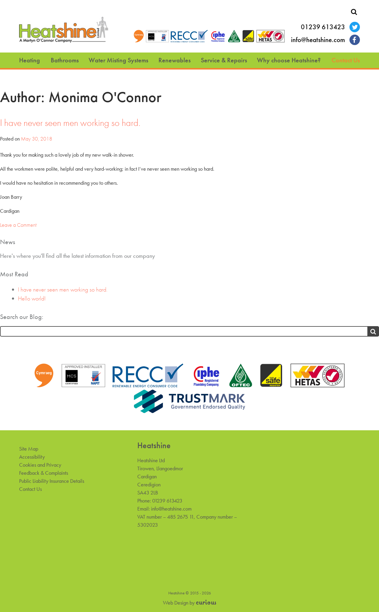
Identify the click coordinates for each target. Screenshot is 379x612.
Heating (29, 60)
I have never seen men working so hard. (70, 123)
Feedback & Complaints (43, 472)
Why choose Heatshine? (289, 60)
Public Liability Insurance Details (51, 480)
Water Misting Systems (118, 60)
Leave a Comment (18, 224)
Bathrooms (65, 60)
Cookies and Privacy (40, 464)
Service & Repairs (224, 60)
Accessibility (32, 456)
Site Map (28, 448)
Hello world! (32, 298)
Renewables (174, 60)
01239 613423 (323, 27)
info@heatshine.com (318, 40)
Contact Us (346, 60)
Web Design (175, 602)
